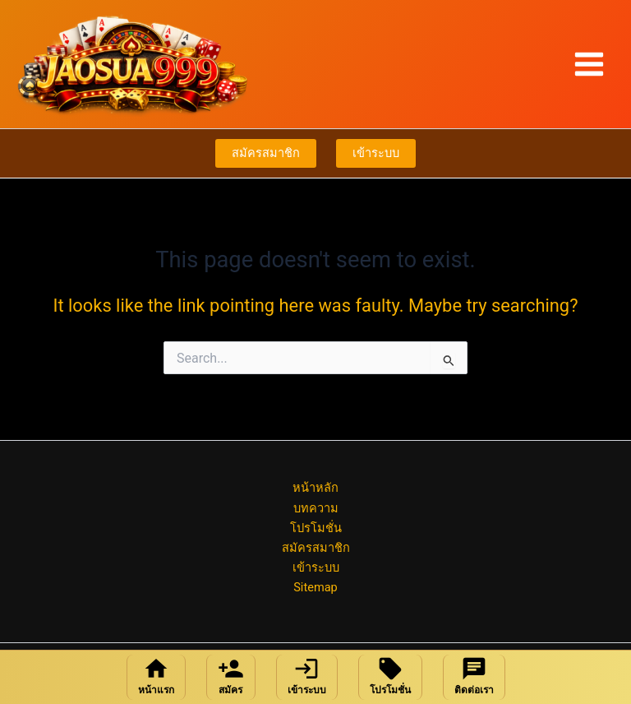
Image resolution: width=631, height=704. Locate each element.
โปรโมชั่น (316, 528)
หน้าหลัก (315, 487)
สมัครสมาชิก (266, 153)
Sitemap (315, 587)
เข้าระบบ (375, 153)
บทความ (316, 508)
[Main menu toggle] (589, 64)
